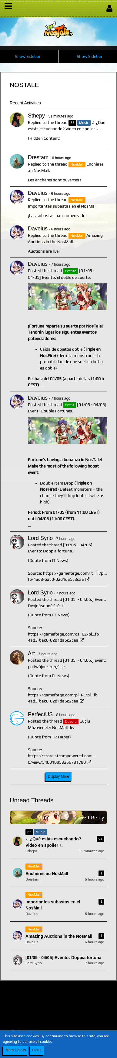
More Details (15, 1050)
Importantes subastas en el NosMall (62, 206)
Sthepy (36, 116)
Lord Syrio (40, 538)
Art (31, 653)
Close (37, 1050)
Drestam (38, 157)
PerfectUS (40, 714)
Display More (58, 776)
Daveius (38, 193)
